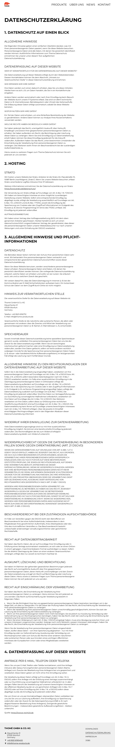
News (90, 4)
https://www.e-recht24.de (22, 713)
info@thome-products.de (18, 743)
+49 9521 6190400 (15, 740)
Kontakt (104, 4)
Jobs (87, 740)
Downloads (91, 729)
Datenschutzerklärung (98, 733)
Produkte (59, 4)
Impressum (91, 737)
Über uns (76, 4)
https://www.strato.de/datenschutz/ (19, 189)
